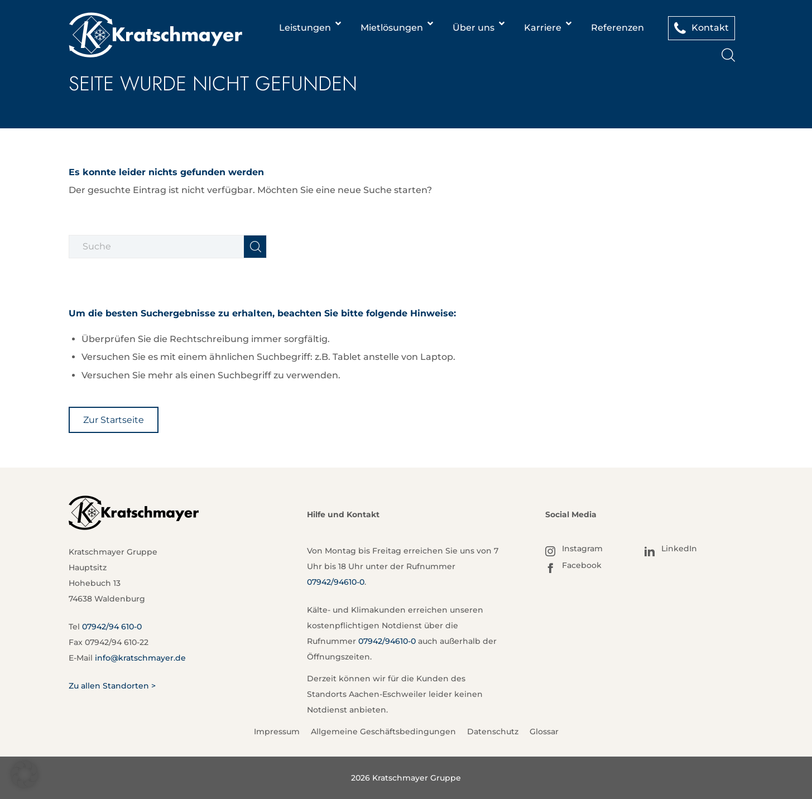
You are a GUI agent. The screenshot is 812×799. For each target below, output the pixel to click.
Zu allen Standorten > (112, 686)
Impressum (277, 731)
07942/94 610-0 (112, 627)
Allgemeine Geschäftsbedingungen (383, 731)
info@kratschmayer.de (140, 658)
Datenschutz (492, 731)
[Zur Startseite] (113, 420)
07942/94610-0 (335, 582)
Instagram (582, 548)
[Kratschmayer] (155, 35)
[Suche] (728, 57)
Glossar (544, 731)
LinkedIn (679, 548)
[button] (24, 774)
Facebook (582, 565)
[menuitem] (728, 55)
